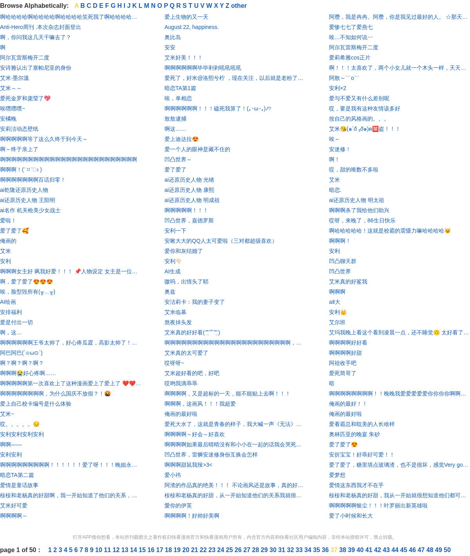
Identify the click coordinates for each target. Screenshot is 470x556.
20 (187, 550)
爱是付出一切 (16, 322)
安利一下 (175, 230)
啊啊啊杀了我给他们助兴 (359, 210)
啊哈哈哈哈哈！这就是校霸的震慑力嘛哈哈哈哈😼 (390, 230)
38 (343, 550)
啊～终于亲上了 (19, 149)
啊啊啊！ (340, 241)
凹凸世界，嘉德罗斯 (189, 220)
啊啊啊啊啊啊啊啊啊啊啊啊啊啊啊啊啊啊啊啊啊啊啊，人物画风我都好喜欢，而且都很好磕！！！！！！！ (235, 342)
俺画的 (8, 241)
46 (413, 550)
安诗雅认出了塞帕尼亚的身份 (35, 68)
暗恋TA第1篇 (180, 88)
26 (239, 550)
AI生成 (172, 271)
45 (404, 550)
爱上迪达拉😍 (181, 139)
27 (247, 550)
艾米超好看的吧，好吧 (191, 373)
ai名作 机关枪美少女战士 (30, 210)
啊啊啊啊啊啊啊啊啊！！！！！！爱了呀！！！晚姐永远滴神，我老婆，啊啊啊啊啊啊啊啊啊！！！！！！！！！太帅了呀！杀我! (70, 465)
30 (273, 550)
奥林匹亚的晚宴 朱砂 (354, 434)
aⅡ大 (334, 302)
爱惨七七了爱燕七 (351, 27)
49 (439, 550)
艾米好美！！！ (183, 57)
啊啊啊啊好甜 (345, 353)
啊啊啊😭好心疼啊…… (28, 373)
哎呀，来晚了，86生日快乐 (362, 220)
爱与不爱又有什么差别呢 (359, 98)
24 (221, 550)
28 (256, 550)
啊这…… (175, 129)
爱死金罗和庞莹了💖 (25, 98)
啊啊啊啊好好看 (348, 342)
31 (282, 550)
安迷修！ (340, 149)
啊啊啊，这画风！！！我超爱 (200, 404)
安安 (169, 47)
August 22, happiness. (191, 27)
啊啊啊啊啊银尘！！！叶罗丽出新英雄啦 (378, 505)
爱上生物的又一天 (186, 17)
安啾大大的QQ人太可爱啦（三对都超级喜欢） (220, 241)
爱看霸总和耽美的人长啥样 (362, 424)
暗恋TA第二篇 (17, 475)
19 (178, 550)
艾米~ (7, 414)
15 (143, 550)
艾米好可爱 (13, 505)
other (239, 5)
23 (212, 550)
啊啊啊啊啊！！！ (186, 210)
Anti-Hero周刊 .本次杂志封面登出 (40, 27)
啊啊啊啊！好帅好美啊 (191, 516)
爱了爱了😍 (343, 444)
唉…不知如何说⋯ (351, 37)
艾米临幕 (175, 312)
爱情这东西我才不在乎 (356, 485)
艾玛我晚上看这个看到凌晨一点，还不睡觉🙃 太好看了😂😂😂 (399, 332)
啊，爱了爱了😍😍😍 (26, 281)
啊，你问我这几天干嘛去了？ (35, 37)
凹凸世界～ (178, 159)
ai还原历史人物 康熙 (189, 190)
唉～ (334, 139)
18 (169, 550)
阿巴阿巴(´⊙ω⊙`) (21, 353)
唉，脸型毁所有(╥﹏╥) (27, 292)
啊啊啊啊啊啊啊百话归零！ (33, 180)
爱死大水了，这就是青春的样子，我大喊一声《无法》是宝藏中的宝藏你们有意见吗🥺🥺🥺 (235, 424)
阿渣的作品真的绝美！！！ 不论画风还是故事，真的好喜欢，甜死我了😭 (235, 485)
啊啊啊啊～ (13, 516)
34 (308, 550)
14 (134, 550)
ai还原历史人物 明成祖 (192, 200)
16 (152, 550)
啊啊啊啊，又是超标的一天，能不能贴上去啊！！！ (227, 393)
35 (317, 550)
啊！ (334, 159)
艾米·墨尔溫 (14, 78)
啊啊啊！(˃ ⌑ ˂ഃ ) (21, 169)
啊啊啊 (337, 292)
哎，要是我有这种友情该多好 (364, 108)
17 (160, 550)
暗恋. (335, 190)
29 (265, 550)
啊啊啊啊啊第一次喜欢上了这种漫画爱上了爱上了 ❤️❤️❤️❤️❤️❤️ (70, 383)
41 (369, 550)
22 (204, 550)
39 (352, 550)
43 (387, 550)
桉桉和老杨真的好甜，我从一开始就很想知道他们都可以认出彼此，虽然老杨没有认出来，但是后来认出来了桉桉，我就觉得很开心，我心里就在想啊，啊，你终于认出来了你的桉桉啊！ (399, 495)
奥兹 (169, 292)
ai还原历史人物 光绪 (189, 180)
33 (300, 550)
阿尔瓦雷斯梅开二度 (24, 57)
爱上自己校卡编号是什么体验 (35, 404)
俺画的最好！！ (348, 404)
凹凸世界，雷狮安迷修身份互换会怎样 (211, 454)
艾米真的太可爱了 (186, 353)
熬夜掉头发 (178, 322)
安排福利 (11, 312)
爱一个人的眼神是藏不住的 (197, 149)
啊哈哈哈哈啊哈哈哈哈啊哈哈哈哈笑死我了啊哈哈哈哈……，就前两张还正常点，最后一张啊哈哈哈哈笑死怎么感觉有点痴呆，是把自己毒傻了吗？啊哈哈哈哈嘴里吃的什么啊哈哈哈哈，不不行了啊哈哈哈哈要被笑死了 (70, 17)
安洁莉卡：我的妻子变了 (194, 302)
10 (99, 550)
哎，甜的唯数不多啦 (353, 169)
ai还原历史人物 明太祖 (356, 200)
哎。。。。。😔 (20, 424)
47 (422, 550)
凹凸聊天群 (342, 261)
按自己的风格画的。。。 (359, 119)
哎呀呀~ (174, 363)
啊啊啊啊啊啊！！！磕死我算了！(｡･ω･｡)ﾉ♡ (217, 108)
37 (335, 550)
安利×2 (337, 88)
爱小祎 (172, 475)
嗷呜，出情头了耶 (186, 281)
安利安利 (11, 454)
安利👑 (338, 312)
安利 (5, 261)
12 (117, 550)
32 (291, 550)
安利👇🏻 (173, 261)
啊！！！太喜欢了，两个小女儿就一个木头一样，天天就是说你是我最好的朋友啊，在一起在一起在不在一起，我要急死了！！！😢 (399, 68)
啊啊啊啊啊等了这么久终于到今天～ (44, 139)
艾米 (5, 251)
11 (108, 550)
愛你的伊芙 (178, 505)
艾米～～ (11, 88)
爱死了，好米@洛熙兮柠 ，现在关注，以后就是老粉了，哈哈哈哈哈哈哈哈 (235, 78)
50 (447, 550)
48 (431, 550)
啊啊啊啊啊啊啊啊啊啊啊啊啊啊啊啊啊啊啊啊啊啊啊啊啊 (68, 159)
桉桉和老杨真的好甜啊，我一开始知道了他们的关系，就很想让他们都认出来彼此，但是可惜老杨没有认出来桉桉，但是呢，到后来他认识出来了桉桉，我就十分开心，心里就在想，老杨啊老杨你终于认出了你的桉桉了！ (70, 495)
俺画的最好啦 (180, 414)
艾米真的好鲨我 (348, 281)
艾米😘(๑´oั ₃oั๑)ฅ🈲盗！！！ (365, 129)
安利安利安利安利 (22, 434)
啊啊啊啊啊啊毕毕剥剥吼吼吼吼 (202, 68)
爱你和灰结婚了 (183, 251)
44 (396, 550)
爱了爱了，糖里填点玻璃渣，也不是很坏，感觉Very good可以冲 (399, 465)
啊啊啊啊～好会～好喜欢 (194, 434)
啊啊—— (11, 444)
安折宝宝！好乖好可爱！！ (362, 454)
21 (195, 550)
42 (378, 550)
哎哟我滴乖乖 (180, 383)
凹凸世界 (340, 271)
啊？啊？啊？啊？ (22, 363)
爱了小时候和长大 (351, 516)
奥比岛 (172, 37)
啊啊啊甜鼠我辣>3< (188, 465)
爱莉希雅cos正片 (350, 57)
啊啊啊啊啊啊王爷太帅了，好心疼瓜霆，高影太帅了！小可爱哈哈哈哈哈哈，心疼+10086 (70, 342)
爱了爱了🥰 (14, 230)
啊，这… (11, 332)
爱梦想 (337, 475)
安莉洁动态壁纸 (19, 129)
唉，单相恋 (178, 98)
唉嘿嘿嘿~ (12, 108)
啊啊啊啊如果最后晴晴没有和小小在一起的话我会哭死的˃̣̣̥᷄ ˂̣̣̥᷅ (235, 444)
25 (230, 550)
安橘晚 (8, 119)
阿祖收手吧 (342, 363)
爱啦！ (8, 220)
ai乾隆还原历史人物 (24, 190)
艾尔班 (337, 322)
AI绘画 (8, 302)
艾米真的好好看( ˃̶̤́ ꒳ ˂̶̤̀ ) (192, 332)
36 (326, 550)
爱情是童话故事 (19, 485)
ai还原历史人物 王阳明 (27, 200)
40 (361, 550)
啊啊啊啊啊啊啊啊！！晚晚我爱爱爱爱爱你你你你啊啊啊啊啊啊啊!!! (399, 393)
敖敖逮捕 (175, 119)
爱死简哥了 (342, 373)
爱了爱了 (175, 169)
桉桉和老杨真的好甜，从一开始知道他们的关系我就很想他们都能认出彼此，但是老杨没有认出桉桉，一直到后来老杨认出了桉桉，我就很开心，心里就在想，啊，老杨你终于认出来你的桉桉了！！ (235, 495)
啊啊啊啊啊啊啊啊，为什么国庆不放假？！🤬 (55, 393)
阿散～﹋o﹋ (344, 78)
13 (125, 550)
